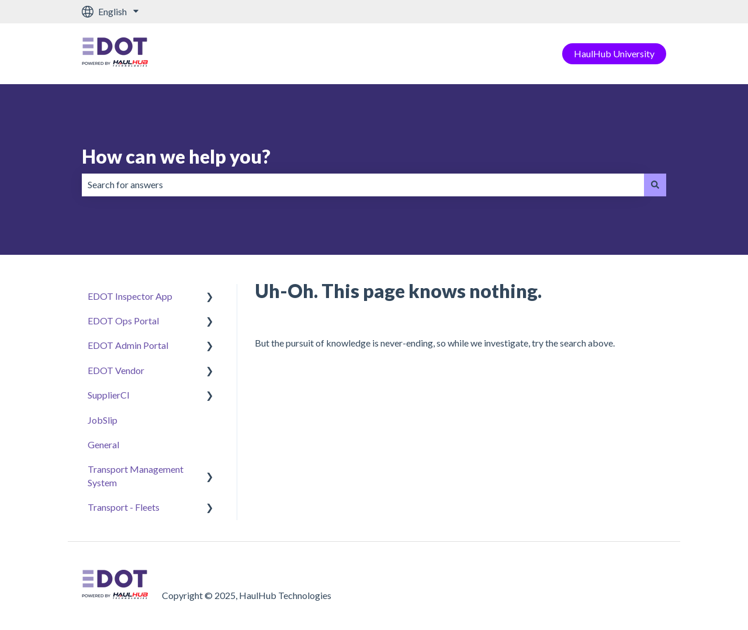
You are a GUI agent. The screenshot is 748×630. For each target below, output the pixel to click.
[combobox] (363, 185)
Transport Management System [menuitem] (135, 475)
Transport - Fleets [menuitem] (124, 507)
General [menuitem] (103, 444)
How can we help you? (176, 156)
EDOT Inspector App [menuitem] (130, 296)
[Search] (655, 185)
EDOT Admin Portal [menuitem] (128, 345)
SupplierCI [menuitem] (109, 394)
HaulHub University (614, 53)
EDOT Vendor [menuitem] (116, 370)
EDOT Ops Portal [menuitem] (123, 320)
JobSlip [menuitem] (102, 419)
